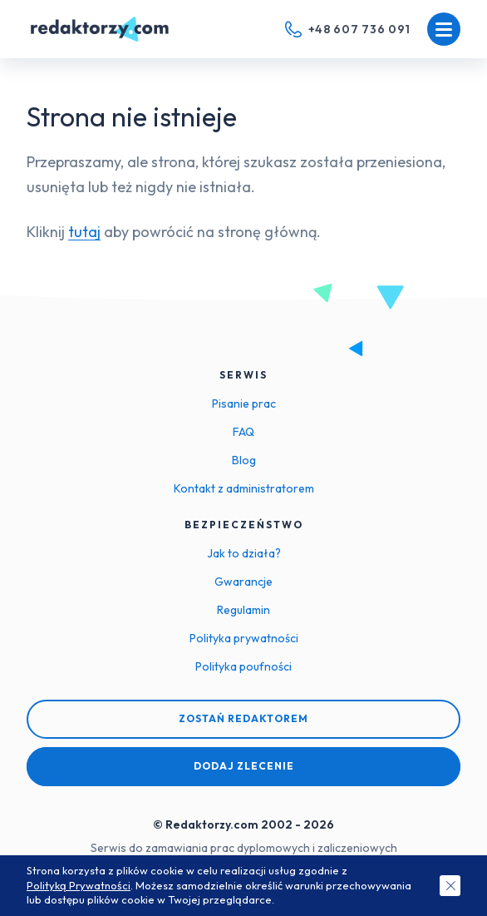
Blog (244, 460)
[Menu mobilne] (443, 29)
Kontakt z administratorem (244, 488)
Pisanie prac (244, 403)
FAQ (243, 431)
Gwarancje (243, 581)
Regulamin (243, 609)
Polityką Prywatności (78, 885)
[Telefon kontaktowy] (348, 29)
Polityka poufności (243, 666)
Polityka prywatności (243, 638)
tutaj (84, 231)
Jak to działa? (244, 553)
